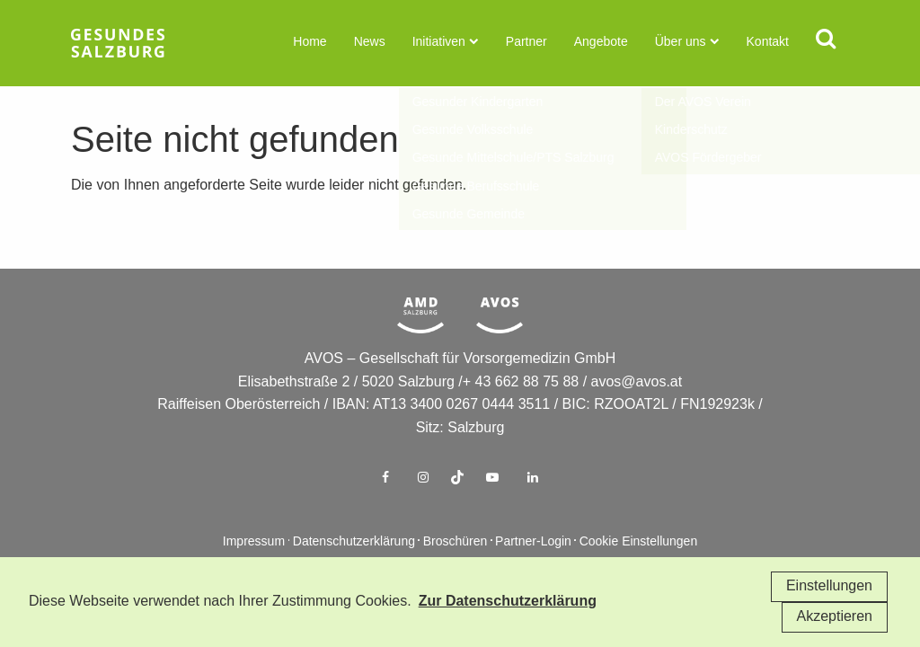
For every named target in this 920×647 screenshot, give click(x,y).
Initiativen (438, 42)
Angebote (601, 42)
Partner (526, 42)
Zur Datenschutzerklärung (508, 601)
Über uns (680, 42)
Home (309, 42)
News (369, 42)
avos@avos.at (637, 409)
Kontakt (768, 42)
